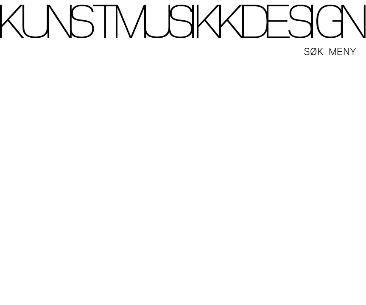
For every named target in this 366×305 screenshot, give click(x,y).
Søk (314, 50)
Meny (342, 50)
